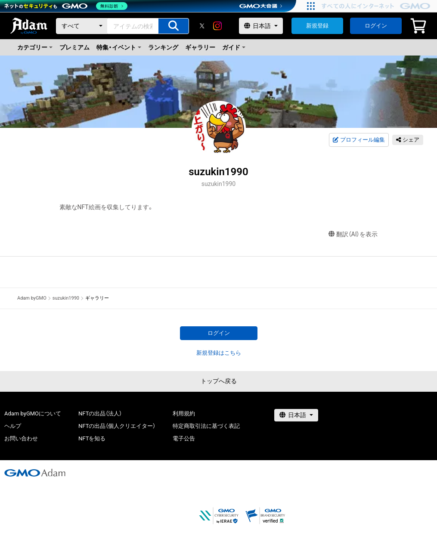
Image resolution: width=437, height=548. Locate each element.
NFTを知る (91, 438)
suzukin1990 (66, 298)
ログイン (376, 25)
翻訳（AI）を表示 (353, 234)
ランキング (163, 47)
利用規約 (184, 413)
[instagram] (217, 26)
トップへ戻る (219, 381)
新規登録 (317, 25)
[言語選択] (261, 26)
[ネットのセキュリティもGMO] (66, 6)
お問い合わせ (21, 438)
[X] (202, 26)
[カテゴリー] (82, 26)
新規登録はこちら (218, 353)
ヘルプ (12, 426)
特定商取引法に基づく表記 (206, 426)
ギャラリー (200, 47)
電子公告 (184, 438)
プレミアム (74, 47)
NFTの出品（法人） (100, 413)
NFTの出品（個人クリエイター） (116, 426)
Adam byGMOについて (32, 413)
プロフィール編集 (358, 140)
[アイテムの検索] (173, 26)
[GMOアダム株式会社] (34, 473)
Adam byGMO (31, 298)
